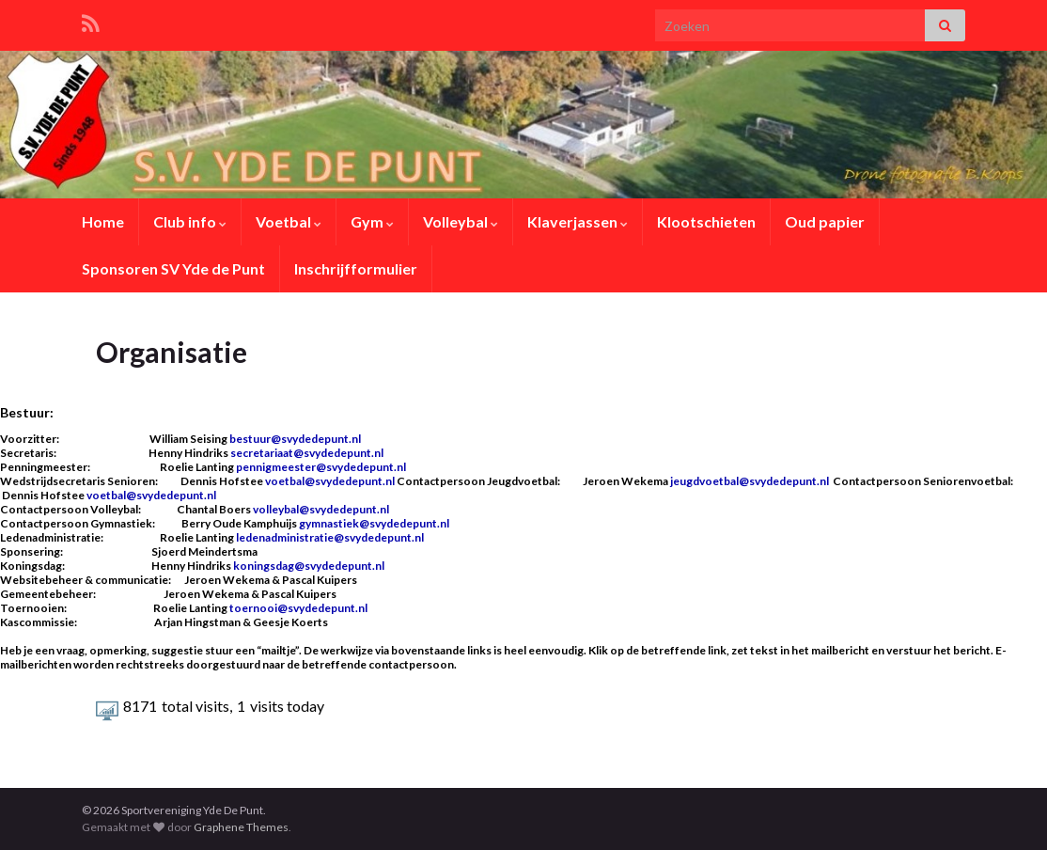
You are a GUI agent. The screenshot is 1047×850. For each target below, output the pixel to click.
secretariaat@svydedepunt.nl (306, 453)
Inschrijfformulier (355, 268)
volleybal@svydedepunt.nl (321, 509)
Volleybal (460, 221)
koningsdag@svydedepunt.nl (308, 566)
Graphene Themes (241, 827)
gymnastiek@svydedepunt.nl (374, 523)
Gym (372, 221)
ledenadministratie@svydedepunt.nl (330, 537)
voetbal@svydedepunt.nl (331, 481)
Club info (190, 221)
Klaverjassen (577, 221)
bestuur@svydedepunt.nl (295, 439)
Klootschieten (706, 221)
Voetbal (288, 221)
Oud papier (825, 221)
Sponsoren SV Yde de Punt (173, 268)
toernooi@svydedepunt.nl (298, 608)
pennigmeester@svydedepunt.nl (321, 467)
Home (103, 221)
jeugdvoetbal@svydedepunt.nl (749, 481)
